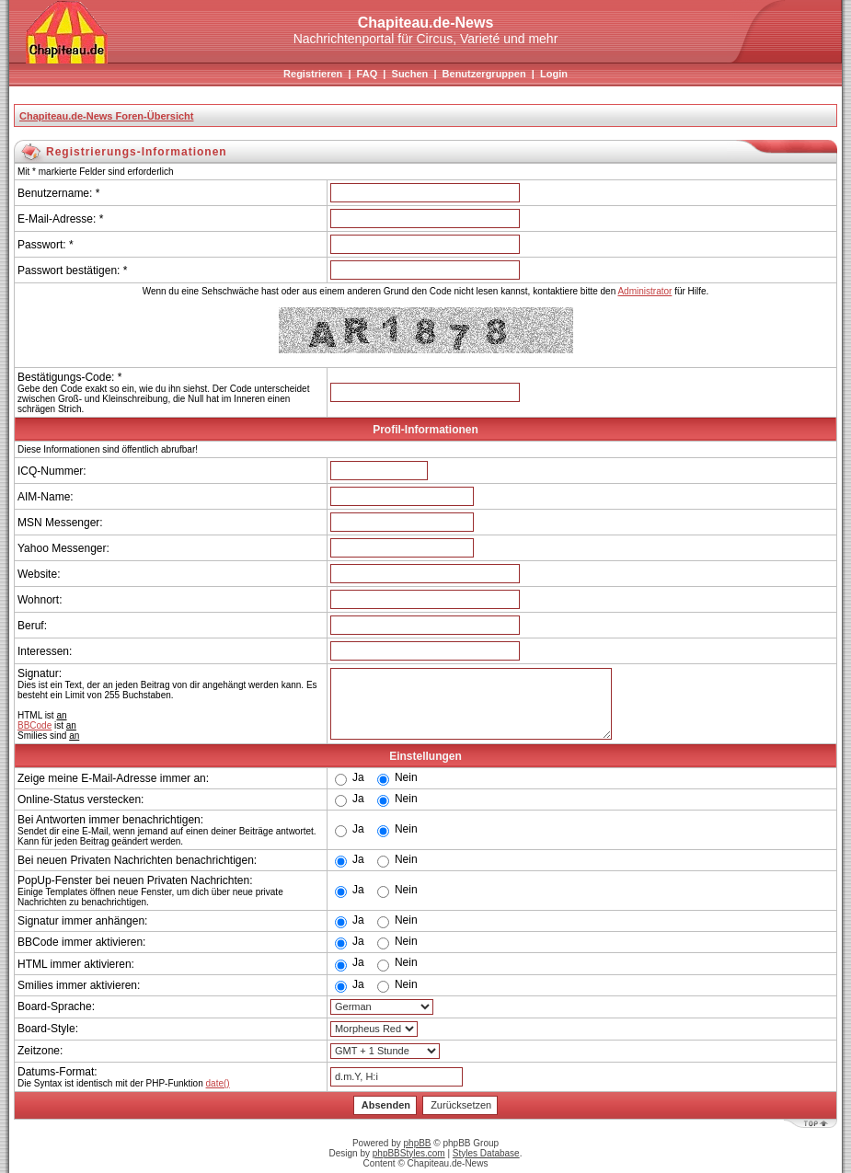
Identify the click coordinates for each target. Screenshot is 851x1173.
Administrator (644, 291)
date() (218, 1083)
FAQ (367, 73)
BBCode (34, 725)
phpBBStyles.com (409, 1153)
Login (554, 73)
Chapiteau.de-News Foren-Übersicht (106, 115)
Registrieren (312, 73)
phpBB (417, 1143)
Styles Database (486, 1153)
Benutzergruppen (484, 73)
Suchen (410, 73)
